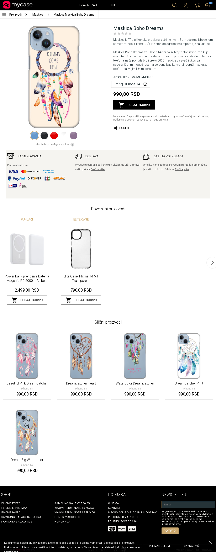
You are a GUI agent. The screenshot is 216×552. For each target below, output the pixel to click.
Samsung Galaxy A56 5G (72, 503)
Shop (111, 5)
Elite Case (81, 219)
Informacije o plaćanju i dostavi (132, 512)
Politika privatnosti (123, 517)
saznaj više (192, 545)
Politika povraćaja (122, 521)
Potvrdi (170, 530)
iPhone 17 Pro (11, 503)
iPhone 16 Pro (11, 512)
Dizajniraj (87, 5)
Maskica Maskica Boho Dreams (74, 14)
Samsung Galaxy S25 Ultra (21, 517)
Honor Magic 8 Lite (68, 517)
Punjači (27, 219)
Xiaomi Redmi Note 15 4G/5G (74, 507)
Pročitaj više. (98, 169)
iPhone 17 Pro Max (14, 507)
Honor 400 (62, 521)
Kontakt (114, 507)
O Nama (113, 503)
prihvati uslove (160, 545)
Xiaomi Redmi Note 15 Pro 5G (74, 512)
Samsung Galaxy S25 (16, 521)
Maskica (38, 14)
